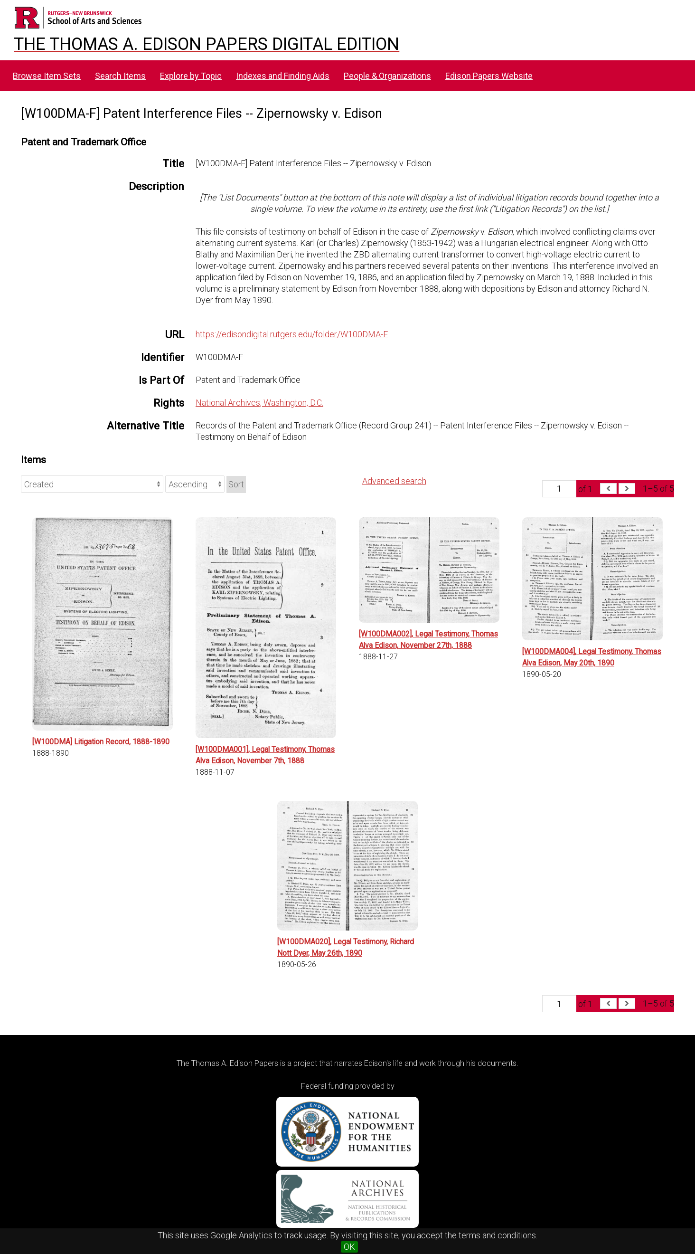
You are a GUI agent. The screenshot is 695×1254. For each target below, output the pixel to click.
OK (349, 1247)
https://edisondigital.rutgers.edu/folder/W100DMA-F (292, 334)
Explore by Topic (191, 76)
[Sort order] (195, 484)
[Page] (559, 488)
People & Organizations (387, 76)
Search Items (120, 76)
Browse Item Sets (47, 76)
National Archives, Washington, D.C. (259, 403)
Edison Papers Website (489, 76)
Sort (236, 484)
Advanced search (394, 481)
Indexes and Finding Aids (282, 76)
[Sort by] (92, 484)
